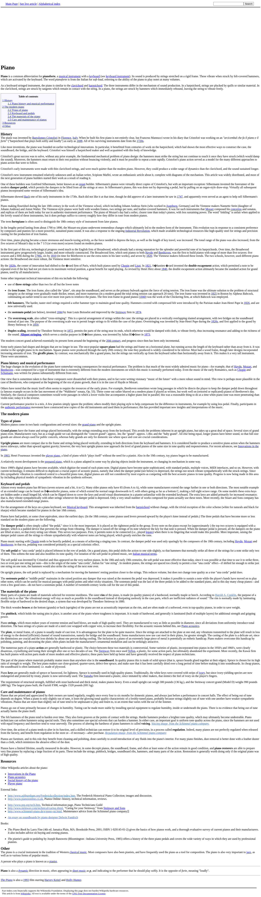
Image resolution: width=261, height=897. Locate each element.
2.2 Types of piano (18, 109)
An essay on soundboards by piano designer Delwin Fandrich (43, 817)
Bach (27, 196)
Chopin (125, 265)
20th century (113, 340)
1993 (26, 879)
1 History (7, 100)
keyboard (94, 76)
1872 (70, 330)
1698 (79, 140)
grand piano (89, 424)
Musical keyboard (77, 507)
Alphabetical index (49, 3)
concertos (236, 209)
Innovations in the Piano (22, 773)
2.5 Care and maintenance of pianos (27, 119)
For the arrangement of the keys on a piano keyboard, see (34, 507)
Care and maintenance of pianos (23, 692)
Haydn (149, 252)
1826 (247, 302)
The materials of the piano (19, 591)
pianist (53, 861)
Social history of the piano (23, 780)
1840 (164, 269)
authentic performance (18, 407)
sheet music (79, 870)
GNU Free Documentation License (88, 893)
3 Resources (9, 122)
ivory (202, 672)
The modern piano (15, 414)
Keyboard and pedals (15, 484)
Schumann (7, 372)
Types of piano (11, 421)
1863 (6, 455)
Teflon (131, 651)
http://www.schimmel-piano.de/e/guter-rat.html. (35, 811)
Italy (75, 137)
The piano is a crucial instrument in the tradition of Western (130, 850)
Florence (66, 137)
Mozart (209, 209)
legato (149, 532)
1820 (149, 255)
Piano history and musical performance (28, 363)
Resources (8, 761)
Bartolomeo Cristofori (44, 137)
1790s (38, 255)
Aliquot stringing (30, 334)
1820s (12, 265)
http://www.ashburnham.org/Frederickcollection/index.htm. (42, 795)
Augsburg (171, 205)
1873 (147, 334)
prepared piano (53, 461)
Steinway (121, 312)
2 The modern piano (13, 106)
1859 (36, 324)
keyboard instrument (117, 76)
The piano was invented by (16, 137)
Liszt (138, 265)
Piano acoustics (190, 626)
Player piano (15, 783)
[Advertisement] (31, 35)
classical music (78, 852)
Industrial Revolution (137, 230)
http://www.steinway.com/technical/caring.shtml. (36, 808)
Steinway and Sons (114, 808)
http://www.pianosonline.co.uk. (26, 798)
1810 (53, 255)
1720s (140, 140)
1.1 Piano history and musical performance (31, 103)
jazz (248, 852)
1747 (180, 196)
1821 (148, 265)
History (6, 134)
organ (82, 184)
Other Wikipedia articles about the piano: (24, 767)
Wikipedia (26, 893)
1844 (59, 312)
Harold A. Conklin (225, 595)
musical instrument (70, 76)
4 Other (6, 126)
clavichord (77, 85)
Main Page (12, 3)
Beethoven (165, 252)
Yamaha (88, 675)
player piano (53, 455)
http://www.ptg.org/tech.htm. (24, 804)
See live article (28, 3)
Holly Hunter (73, 879)
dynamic (23, 870)
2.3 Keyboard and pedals (21, 113)
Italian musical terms (145, 553)
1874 (138, 312)
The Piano (6, 879)
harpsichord (95, 85)
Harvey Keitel (52, 879)
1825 (214, 293)
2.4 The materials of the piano (24, 116)
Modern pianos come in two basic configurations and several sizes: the (41, 424)
